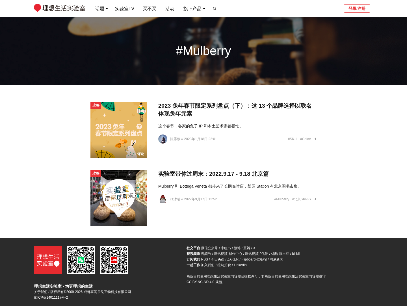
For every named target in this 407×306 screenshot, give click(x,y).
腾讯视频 (252, 254)
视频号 (206, 254)
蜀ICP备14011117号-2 (51, 298)
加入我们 (208, 265)
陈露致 (175, 139)
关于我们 (40, 292)
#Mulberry (281, 199)
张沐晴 (175, 199)
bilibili (296, 254)
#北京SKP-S (301, 199)
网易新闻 (276, 259)
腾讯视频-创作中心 (228, 254)
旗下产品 (192, 8)
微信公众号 (209, 248)
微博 (237, 248)
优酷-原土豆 (280, 254)
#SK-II (292, 139)
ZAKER (233, 259)
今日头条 (217, 259)
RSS (204, 259)
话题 (99, 8)
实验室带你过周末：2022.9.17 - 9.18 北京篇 (213, 174)
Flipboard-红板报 (254, 259)
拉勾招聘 (224, 265)
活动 (169, 8)
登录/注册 (356, 8)
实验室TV (124, 8)
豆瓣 (246, 248)
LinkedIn (240, 265)
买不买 (149, 8)
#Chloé (305, 139)
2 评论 (139, 154)
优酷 (264, 254)
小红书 (226, 248)
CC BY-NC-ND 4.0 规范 (204, 282)
